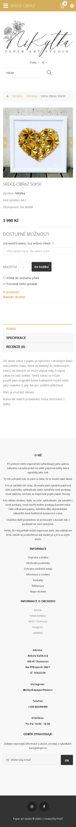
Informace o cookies (38, 574)
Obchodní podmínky (38, 563)
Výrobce (18, 96)
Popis (11, 329)
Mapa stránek (38, 591)
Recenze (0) (15, 346)
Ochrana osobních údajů (38, 569)
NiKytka (32, 96)
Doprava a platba (38, 557)
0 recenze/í (11, 292)
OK (67, 760)
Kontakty (38, 580)
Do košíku (41, 267)
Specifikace (16, 338)
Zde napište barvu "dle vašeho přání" (27, 243)
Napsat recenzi (14, 297)
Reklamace (38, 586)
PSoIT (60, 818)
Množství (10, 267)
